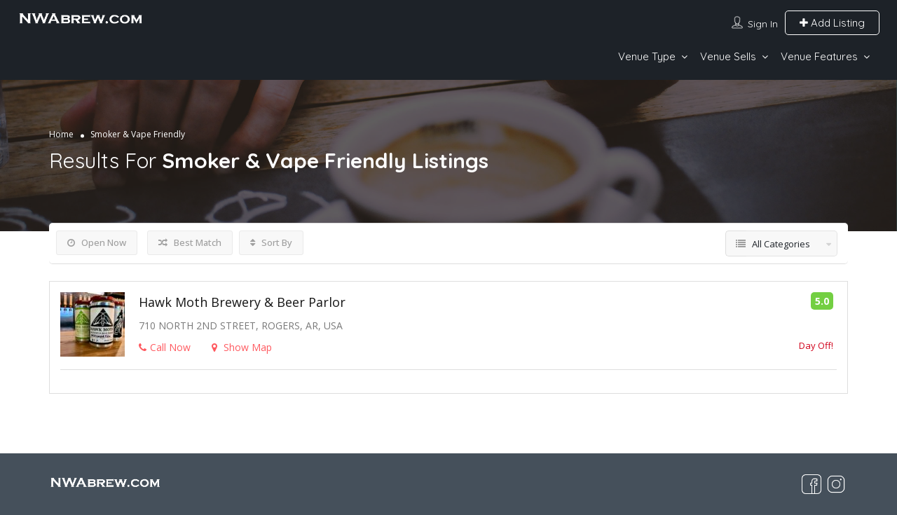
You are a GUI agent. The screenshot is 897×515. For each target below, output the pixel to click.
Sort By (271, 242)
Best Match (189, 242)
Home (61, 134)
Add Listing (832, 22)
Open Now (96, 242)
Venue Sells (728, 56)
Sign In (763, 24)
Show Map (242, 347)
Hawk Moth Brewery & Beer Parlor (242, 302)
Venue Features (819, 56)
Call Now (165, 347)
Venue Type (647, 56)
